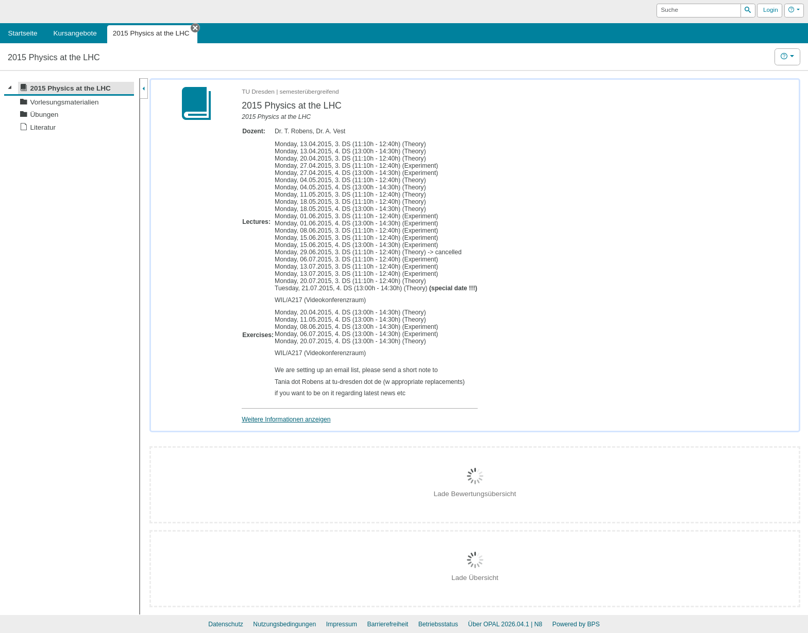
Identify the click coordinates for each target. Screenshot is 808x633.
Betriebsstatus (438, 624)
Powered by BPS (576, 624)
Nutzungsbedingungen (284, 624)
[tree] (69, 108)
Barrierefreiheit (387, 624)
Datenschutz (225, 624)
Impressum (341, 624)
